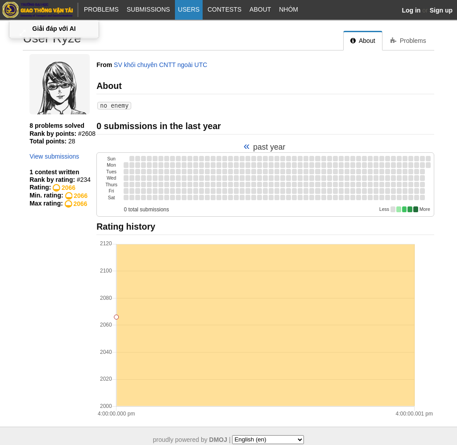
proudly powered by (190, 439)
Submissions (148, 9)
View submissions (54, 156)
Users (188, 9)
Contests (224, 9)
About (260, 9)
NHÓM (288, 9)
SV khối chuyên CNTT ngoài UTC (160, 64)
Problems (101, 9)
